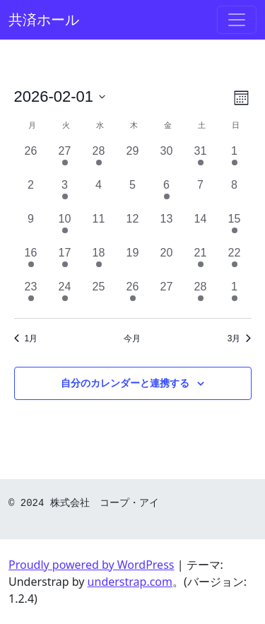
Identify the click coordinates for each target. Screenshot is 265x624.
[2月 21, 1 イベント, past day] (201, 261)
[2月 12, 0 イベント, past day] (133, 228)
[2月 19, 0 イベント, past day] (133, 261)
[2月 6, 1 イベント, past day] (167, 194)
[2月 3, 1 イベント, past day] (65, 194)
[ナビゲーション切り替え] (237, 20)
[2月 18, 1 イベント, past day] (99, 261)
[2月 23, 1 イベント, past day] (31, 295)
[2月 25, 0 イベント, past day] (99, 295)
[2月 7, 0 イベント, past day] (201, 194)
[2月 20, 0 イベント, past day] (167, 261)
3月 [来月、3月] (240, 338)
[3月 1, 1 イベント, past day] (235, 295)
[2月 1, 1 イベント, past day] (235, 160)
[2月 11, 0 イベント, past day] (99, 228)
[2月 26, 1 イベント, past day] (133, 295)
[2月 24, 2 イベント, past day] (65, 295)
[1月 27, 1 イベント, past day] (65, 160)
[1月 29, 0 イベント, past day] (133, 160)
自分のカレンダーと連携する (125, 383)
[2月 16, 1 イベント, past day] (31, 261)
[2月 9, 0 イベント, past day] (31, 228)
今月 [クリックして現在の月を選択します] (132, 338)
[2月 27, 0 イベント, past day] (167, 295)
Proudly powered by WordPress (91, 564)
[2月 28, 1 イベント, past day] (201, 295)
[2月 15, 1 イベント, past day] (235, 228)
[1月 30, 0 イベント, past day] (167, 160)
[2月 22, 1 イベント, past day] (235, 261)
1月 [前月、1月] (26, 338)
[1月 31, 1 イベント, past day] (201, 160)
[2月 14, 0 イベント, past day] (201, 228)
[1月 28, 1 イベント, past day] (99, 160)
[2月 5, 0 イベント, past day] (133, 194)
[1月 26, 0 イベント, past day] (31, 160)
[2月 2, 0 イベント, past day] (31, 194)
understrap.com (130, 581)
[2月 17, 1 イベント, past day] (65, 261)
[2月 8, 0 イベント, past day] (235, 194)
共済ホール (43, 19)
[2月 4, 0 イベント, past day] (99, 194)
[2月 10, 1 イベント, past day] (65, 228)
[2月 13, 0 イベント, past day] (167, 228)
